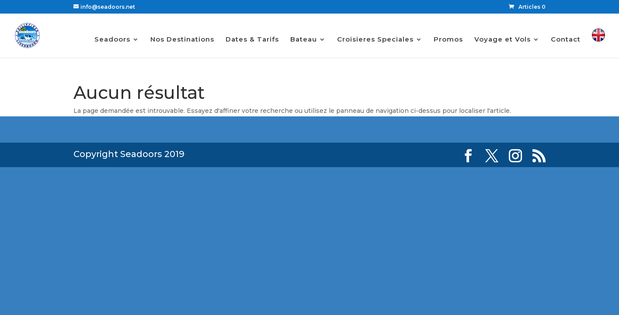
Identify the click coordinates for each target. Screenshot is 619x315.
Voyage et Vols (502, 39)
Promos (448, 39)
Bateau (303, 39)
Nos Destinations (182, 39)
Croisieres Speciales (375, 39)
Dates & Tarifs (252, 39)
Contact (566, 39)
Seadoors (112, 39)
